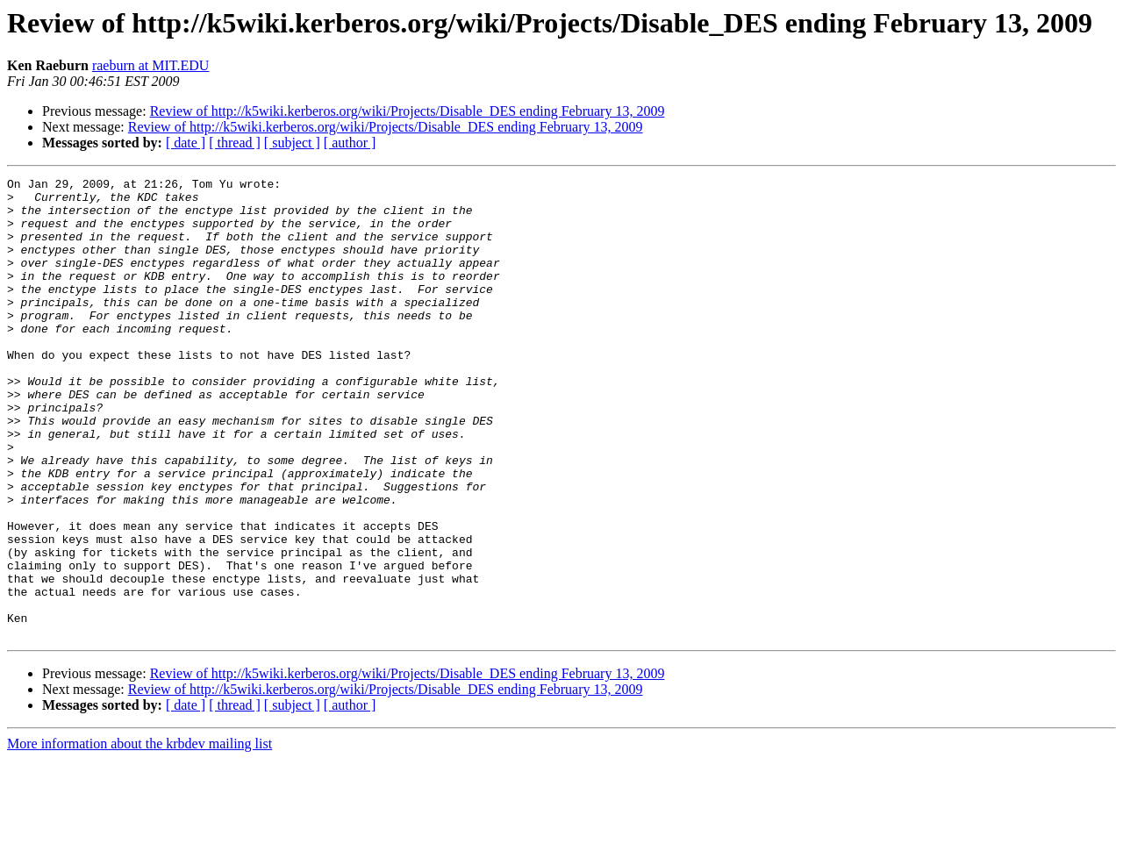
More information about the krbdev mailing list (139, 835)
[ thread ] (235, 142)
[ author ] (350, 142)
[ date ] (185, 142)
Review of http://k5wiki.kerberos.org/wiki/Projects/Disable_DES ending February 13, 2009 (407, 111)
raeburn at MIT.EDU (150, 65)
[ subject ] (292, 142)
